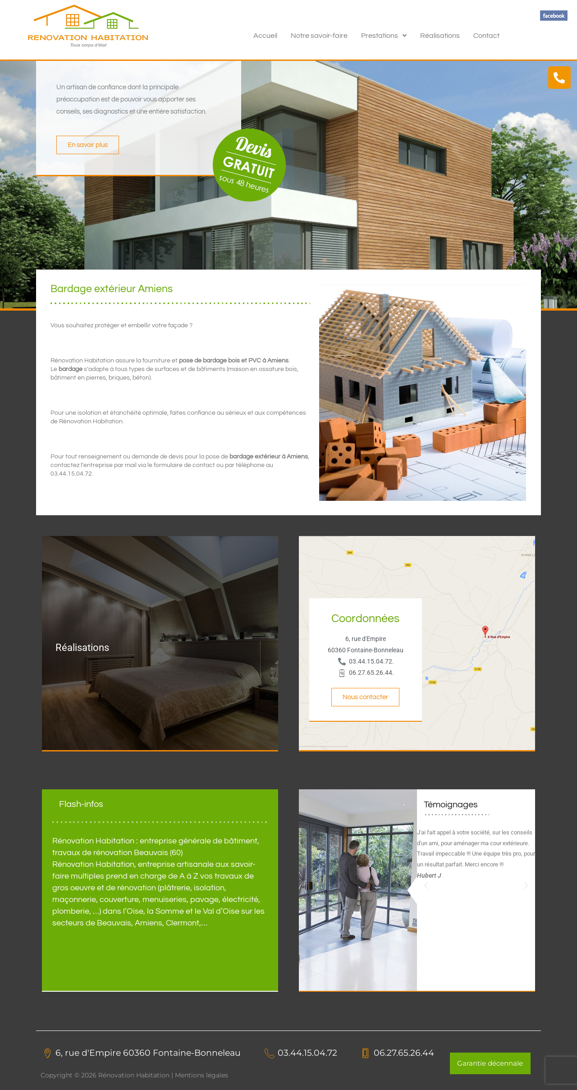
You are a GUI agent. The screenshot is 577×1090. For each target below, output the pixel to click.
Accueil (265, 35)
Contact (486, 35)
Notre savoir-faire (319, 35)
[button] (383, 35)
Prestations (384, 35)
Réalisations (440, 35)
